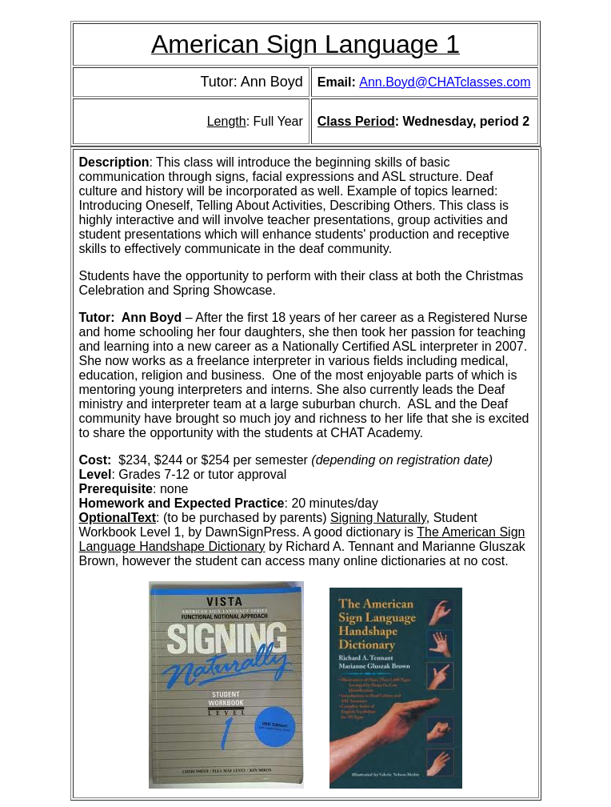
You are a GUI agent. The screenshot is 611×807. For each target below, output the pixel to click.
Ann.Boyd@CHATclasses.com (444, 82)
